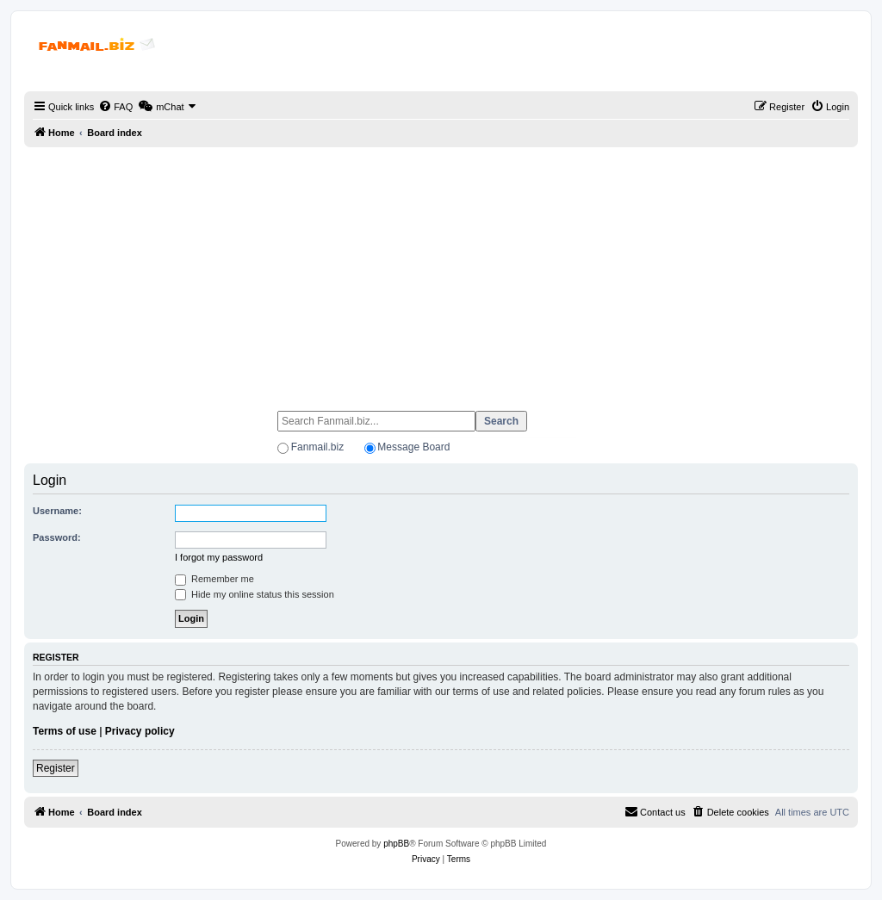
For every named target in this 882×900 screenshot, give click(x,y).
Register (55, 768)
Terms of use (64, 731)
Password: (57, 537)
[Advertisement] (441, 271)
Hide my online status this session (254, 594)
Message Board (413, 447)
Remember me (214, 579)
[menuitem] (115, 106)
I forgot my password (219, 557)
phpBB (396, 843)
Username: (57, 511)
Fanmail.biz (317, 447)
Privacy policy (140, 731)
